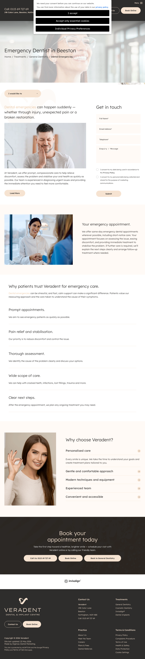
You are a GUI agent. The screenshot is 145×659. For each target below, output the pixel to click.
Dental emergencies (20, 107)
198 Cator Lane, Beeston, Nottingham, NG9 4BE (26, 12)
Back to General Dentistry (103, 558)
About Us (82, 635)
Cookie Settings (122, 652)
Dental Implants (123, 615)
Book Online (130, 10)
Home (8, 56)
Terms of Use (121, 642)
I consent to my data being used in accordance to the (119, 171)
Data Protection (122, 649)
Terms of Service (20, 650)
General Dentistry (38, 56)
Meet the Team (84, 638)
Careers (81, 642)
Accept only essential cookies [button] (72, 20)
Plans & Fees (83, 645)
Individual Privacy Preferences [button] (72, 28)
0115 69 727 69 (19, 9)
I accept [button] (72, 13)
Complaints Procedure (125, 638)
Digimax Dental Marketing (23, 644)
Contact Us (13, 624)
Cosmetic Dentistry (124, 608)
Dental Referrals (85, 649)
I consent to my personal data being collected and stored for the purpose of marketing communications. (119, 180)
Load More (15, 193)
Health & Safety (122, 645)
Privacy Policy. (109, 173)
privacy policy (102, 7)
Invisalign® (120, 611)
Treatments (20, 56)
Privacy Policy (122, 635)
